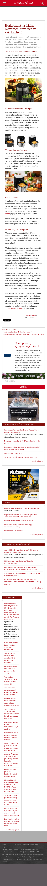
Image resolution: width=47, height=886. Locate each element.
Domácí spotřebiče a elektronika (13, 332)
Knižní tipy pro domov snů (13, 531)
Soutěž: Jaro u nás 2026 (12, 453)
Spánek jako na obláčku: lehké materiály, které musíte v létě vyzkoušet (9, 657)
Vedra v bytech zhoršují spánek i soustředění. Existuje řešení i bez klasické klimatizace (11, 713)
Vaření (29, 332)
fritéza (7, 214)
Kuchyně (26, 334)
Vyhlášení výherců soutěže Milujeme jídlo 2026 (20, 457)
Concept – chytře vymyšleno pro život (27, 344)
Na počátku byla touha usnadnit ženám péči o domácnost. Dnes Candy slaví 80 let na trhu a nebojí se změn (22, 582)
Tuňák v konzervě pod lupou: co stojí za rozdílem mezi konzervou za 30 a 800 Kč (10, 799)
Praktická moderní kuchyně (12, 334)
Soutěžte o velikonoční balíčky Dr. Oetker (18, 521)
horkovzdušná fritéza (13, 308)
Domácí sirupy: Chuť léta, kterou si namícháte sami (22, 508)
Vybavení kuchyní (37, 334)
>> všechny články (36, 461)
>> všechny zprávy (12, 830)
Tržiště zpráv (30, 315)
